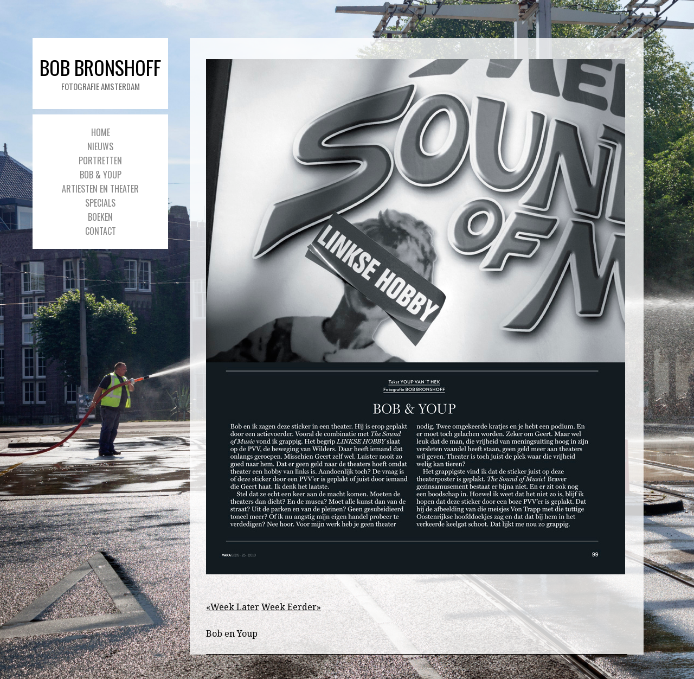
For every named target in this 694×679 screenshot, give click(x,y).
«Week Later (232, 607)
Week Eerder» (291, 607)
